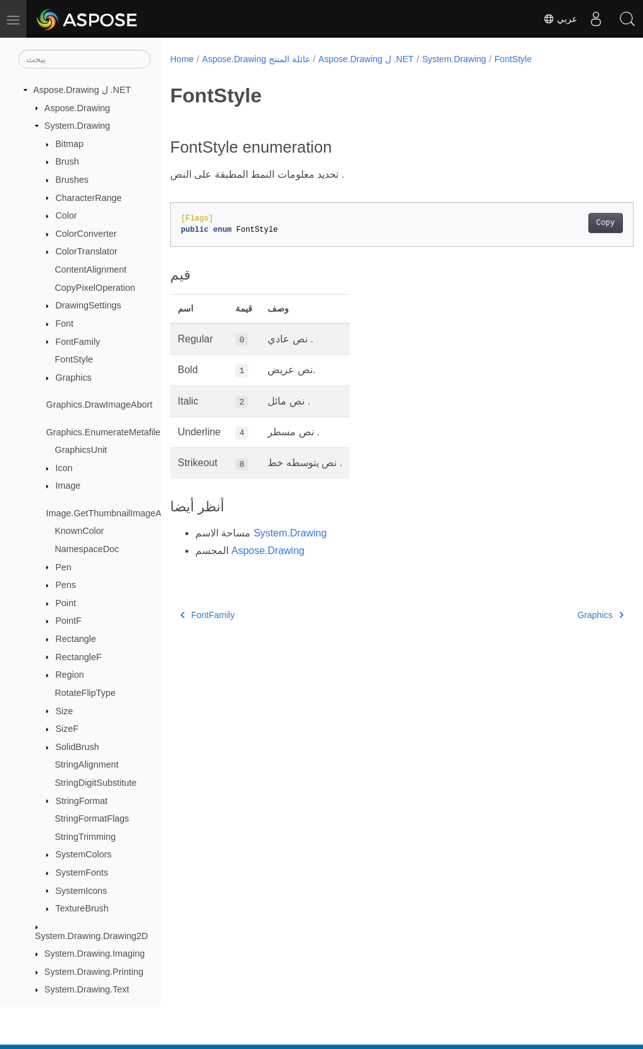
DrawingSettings (88, 305)
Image (67, 486)
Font (64, 323)
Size (64, 711)
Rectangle (75, 639)
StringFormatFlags (92, 818)
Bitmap (69, 144)
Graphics (73, 377)
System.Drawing (78, 126)
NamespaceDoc (87, 549)
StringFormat (81, 801)
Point (65, 603)
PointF (68, 621)
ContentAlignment (90, 269)
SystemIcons (81, 891)
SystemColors (83, 854)
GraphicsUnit (81, 450)
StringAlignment (87, 764)
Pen (63, 567)
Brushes (72, 180)
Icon (63, 468)
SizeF (66, 729)
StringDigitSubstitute (95, 783)
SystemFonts (81, 872)
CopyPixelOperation (95, 288)
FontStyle (74, 359)
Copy (573, 223)
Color (66, 215)
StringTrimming (85, 837)
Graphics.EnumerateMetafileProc (112, 432)
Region (69, 675)
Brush (67, 161)
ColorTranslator (86, 251)
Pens (65, 585)
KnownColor (79, 531)
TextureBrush (82, 908)
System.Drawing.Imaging (95, 953)
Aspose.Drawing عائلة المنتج (256, 59)
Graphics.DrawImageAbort (99, 404)
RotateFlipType (85, 693)
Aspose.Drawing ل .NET (82, 90)
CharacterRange (88, 198)
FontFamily (77, 342)
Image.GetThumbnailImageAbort (111, 513)
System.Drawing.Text (87, 989)
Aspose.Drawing (78, 108)
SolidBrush (77, 747)
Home (181, 59)
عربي (560, 18)
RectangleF (78, 657)
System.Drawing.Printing (94, 972)
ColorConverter (86, 234)
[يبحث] (84, 59)
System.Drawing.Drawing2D (91, 936)
